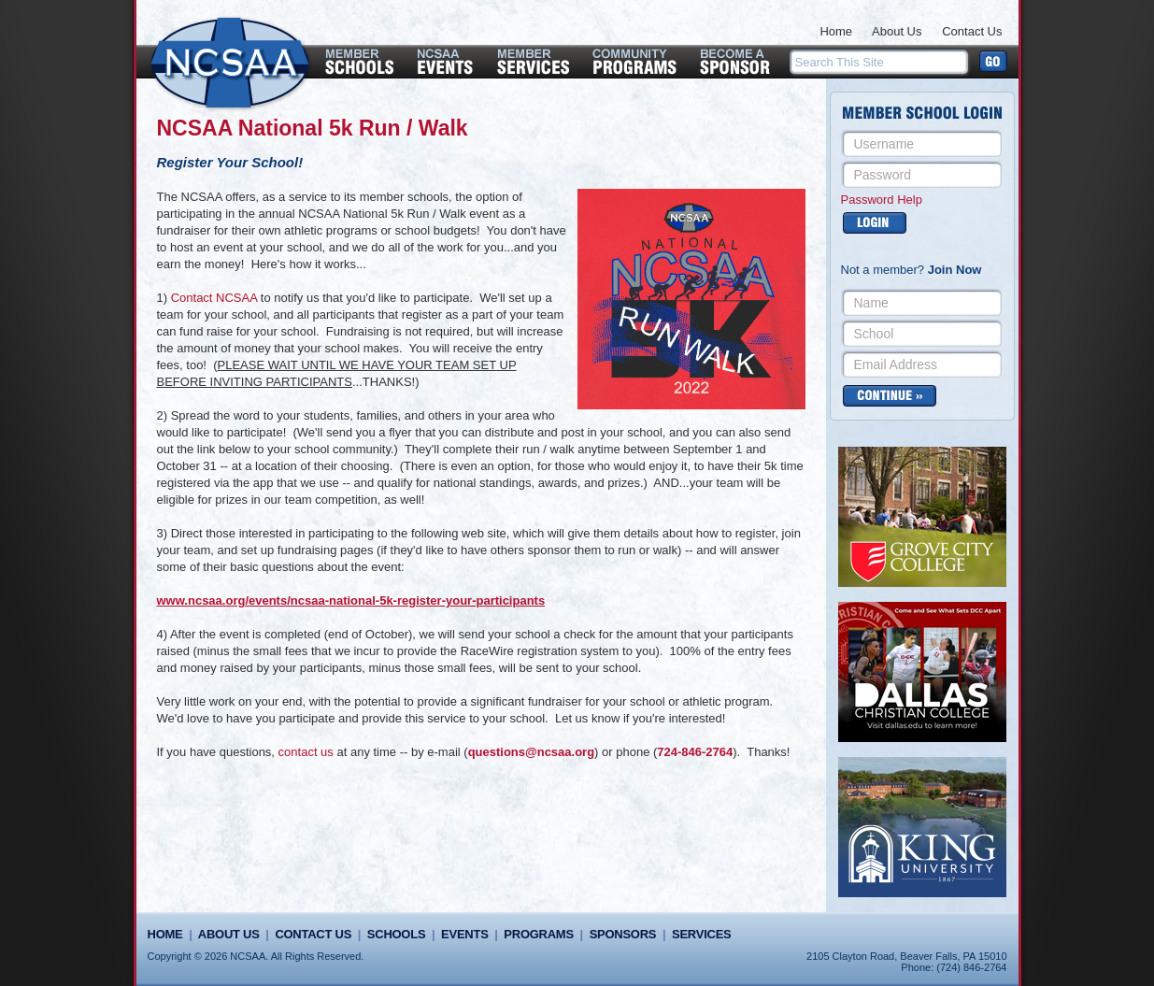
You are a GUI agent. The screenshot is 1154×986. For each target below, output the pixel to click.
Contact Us (972, 31)
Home (835, 31)
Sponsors (623, 934)
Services (701, 934)
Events (464, 934)
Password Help (881, 200)
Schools (396, 934)
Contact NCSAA (214, 298)
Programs (538, 934)
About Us (896, 31)
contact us (306, 752)
